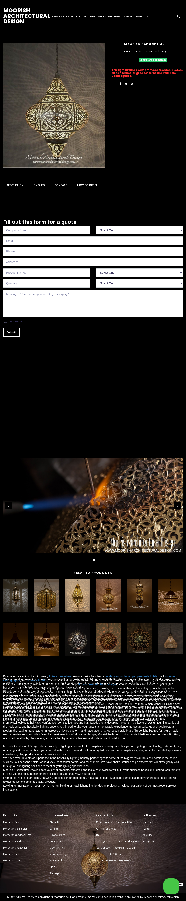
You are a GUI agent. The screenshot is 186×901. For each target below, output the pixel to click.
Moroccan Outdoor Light (17, 839)
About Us (55, 826)
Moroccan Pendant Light (16, 845)
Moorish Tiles (57, 852)
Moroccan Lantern (13, 858)
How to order (57, 839)
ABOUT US (58, 16)
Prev (8, 505)
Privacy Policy (57, 864)
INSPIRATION (104, 16)
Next (177, 505)
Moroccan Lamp (12, 864)
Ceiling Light (21, 832)
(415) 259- (105, 832)
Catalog (54, 832)
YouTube (148, 839)
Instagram (148, 845)
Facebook (148, 826)
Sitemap (54, 877)
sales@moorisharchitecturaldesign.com (119, 845)
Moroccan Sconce (13, 826)
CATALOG (71, 16)
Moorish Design (58, 858)
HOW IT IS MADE (123, 16)
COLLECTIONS (87, 16)
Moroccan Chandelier (15, 852)
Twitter (146, 832)
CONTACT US (142, 16)
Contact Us (56, 845)
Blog (52, 871)
